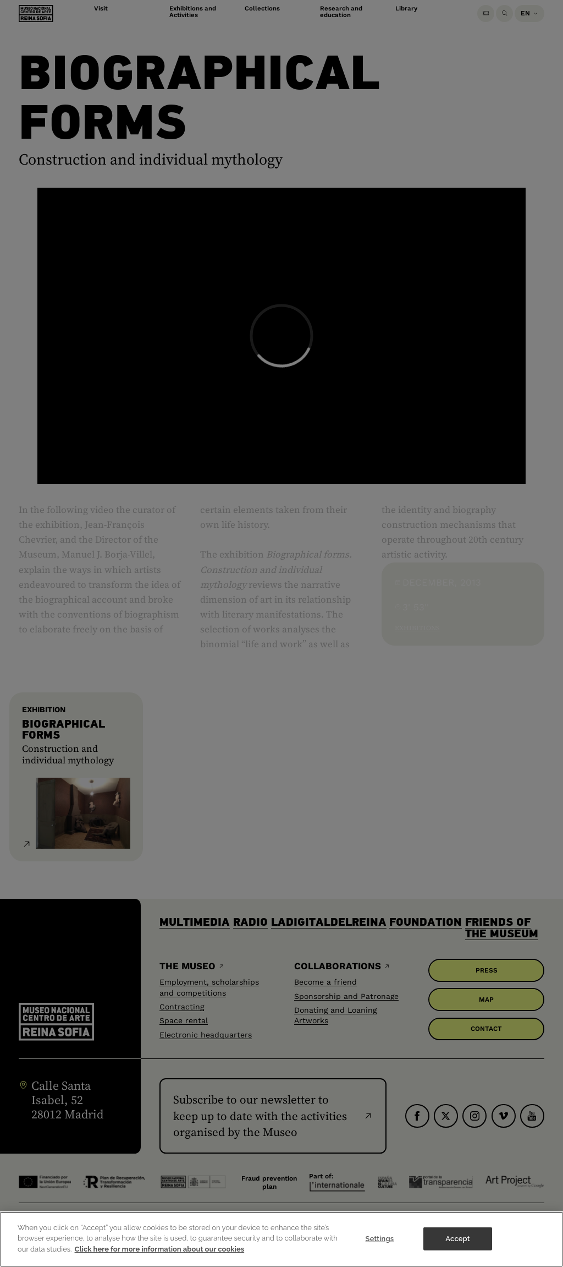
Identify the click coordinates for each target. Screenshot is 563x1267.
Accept (457, 1254)
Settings (380, 1254)
